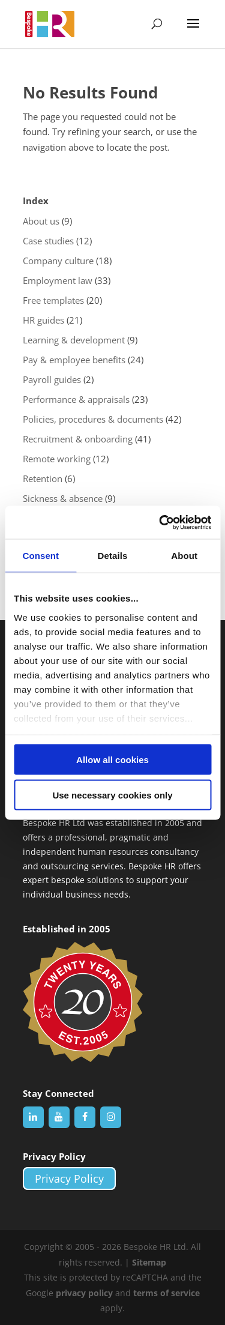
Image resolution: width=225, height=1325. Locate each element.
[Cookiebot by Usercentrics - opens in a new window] (160, 522)
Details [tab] (113, 556)
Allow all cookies (112, 760)
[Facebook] (84, 1117)
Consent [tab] (40, 556)
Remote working (57, 459)
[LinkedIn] (33, 1117)
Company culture (58, 261)
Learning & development (74, 340)
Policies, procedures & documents (93, 419)
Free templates (53, 300)
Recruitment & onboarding (78, 439)
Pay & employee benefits (74, 360)
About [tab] (184, 556)
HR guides (43, 320)
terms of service (166, 1293)
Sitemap (149, 1262)
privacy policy (84, 1293)
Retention (42, 478)
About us (41, 221)
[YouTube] (59, 1117)
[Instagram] (110, 1117)
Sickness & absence (63, 498)
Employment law (57, 280)
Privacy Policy (69, 1178)
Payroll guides (52, 379)
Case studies (48, 241)
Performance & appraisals (76, 399)
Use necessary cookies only (112, 794)
